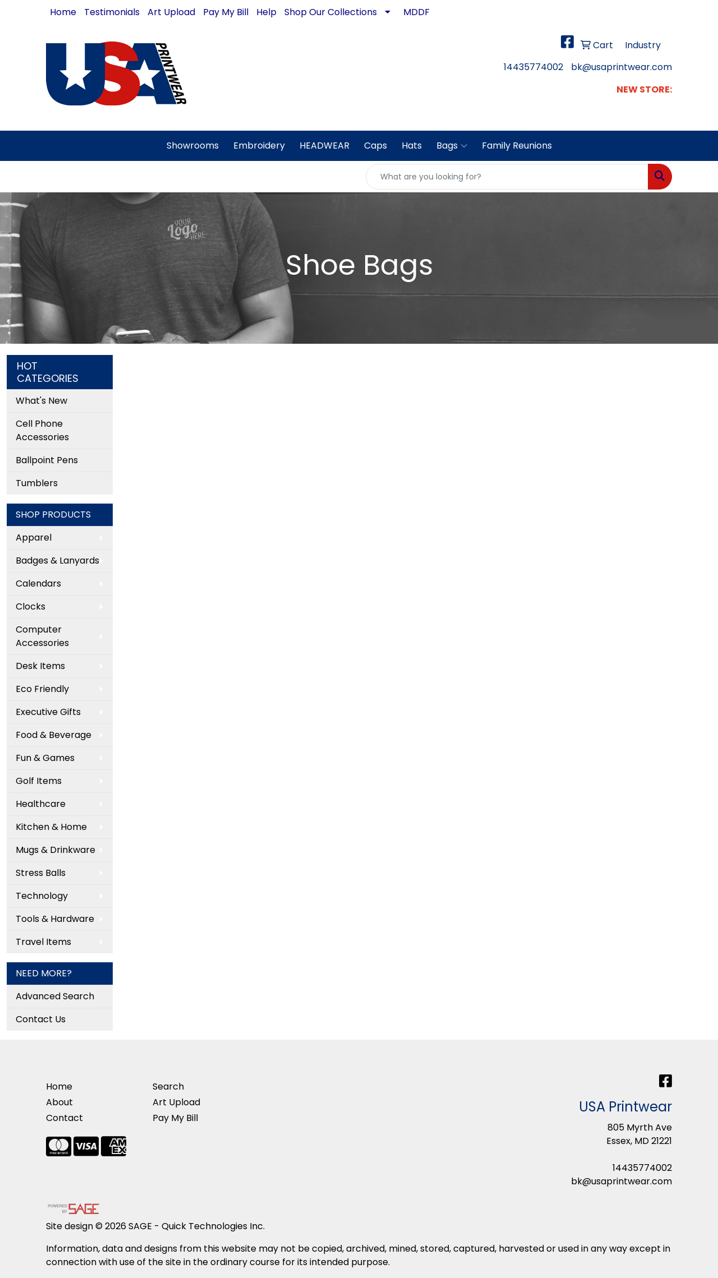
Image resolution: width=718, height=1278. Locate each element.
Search (168, 1086)
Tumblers (37, 483)
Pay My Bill (225, 12)
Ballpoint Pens (47, 460)
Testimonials (112, 12)
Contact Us (41, 1019)
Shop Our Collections (330, 12)
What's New (41, 400)
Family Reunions (517, 145)
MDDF (416, 12)
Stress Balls (41, 872)
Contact (64, 1117)
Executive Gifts (48, 711)
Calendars (38, 583)
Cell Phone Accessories (42, 430)
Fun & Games (45, 757)
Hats (412, 145)
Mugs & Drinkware (55, 849)
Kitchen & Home (51, 826)
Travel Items (43, 941)
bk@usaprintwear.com (621, 67)
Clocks (30, 606)
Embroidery (259, 145)
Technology (42, 895)
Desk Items (40, 665)
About (59, 1102)
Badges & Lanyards (57, 560)
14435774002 (533, 67)
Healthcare (41, 803)
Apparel (34, 537)
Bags (451, 146)
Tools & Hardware (55, 918)
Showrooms (193, 145)
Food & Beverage (53, 734)
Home (63, 12)
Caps (375, 145)
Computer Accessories (42, 636)
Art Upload (171, 12)
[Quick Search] (507, 177)
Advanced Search (55, 996)
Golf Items (39, 780)
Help (266, 12)
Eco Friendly (42, 688)
